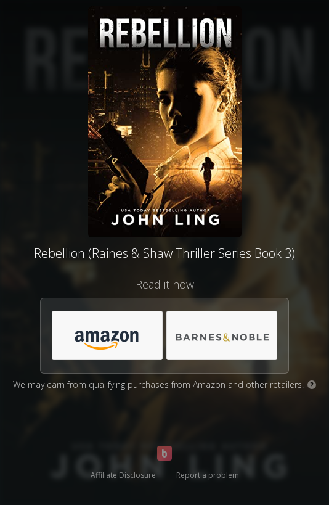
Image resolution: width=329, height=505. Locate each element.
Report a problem (207, 475)
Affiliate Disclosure (123, 475)
